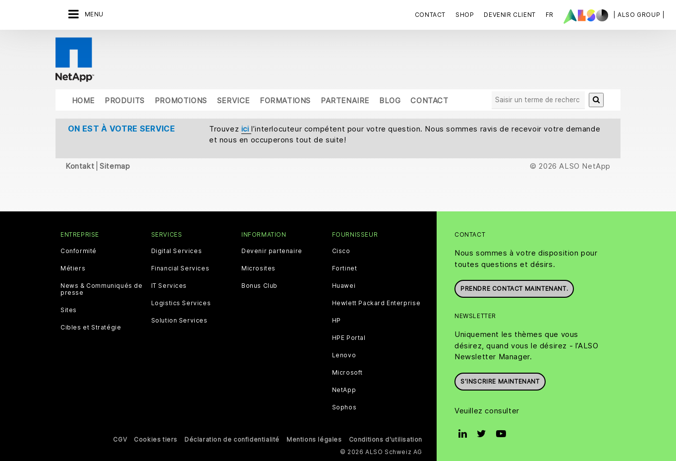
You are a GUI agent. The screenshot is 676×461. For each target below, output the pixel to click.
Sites (68, 310)
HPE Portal (349, 337)
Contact (430, 14)
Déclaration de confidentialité (232, 439)
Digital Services (176, 251)
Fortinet (344, 268)
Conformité (78, 251)
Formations (285, 100)
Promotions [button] (181, 100)
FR (550, 14)
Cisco (341, 251)
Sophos (344, 407)
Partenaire (345, 100)
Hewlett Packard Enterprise (376, 303)
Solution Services (179, 320)
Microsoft (347, 372)
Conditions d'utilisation (385, 439)
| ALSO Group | (639, 14)
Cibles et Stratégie (90, 327)
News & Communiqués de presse (101, 289)
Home (83, 100)
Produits (125, 100)
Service (233, 100)
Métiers (72, 268)
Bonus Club (259, 285)
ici (246, 128)
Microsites (258, 268)
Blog (389, 100)
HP (336, 320)
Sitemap (115, 166)
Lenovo (344, 355)
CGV (120, 439)
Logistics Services (181, 303)
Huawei (344, 285)
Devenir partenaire (271, 251)
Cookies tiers (155, 439)
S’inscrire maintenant (500, 381)
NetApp (344, 390)
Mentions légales (314, 439)
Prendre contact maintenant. (514, 288)
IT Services (169, 285)
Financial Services (180, 268)
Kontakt (79, 166)
